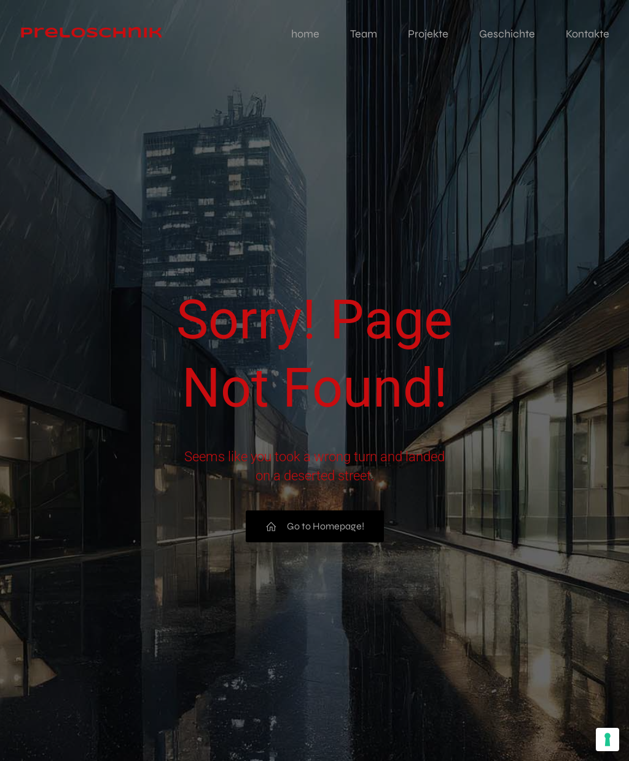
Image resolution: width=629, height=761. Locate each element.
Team (363, 34)
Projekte (428, 34)
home (305, 34)
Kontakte (587, 34)
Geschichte (507, 34)
